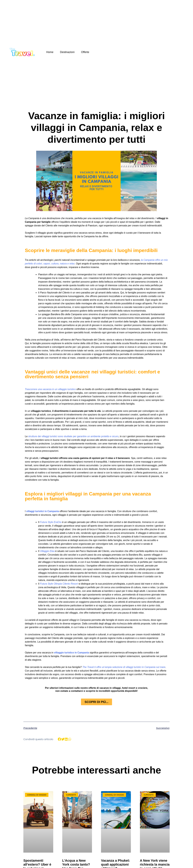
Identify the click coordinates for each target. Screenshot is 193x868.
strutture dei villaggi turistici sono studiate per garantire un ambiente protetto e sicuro (73, 436)
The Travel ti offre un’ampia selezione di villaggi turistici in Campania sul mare (123, 667)
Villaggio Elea (47, 551)
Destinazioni (67, 52)
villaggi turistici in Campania (42, 511)
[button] (59, 739)
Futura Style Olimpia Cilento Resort (59, 583)
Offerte (85, 52)
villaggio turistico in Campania (71, 652)
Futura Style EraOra (50, 522)
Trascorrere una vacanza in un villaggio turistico (50, 389)
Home (49, 52)
